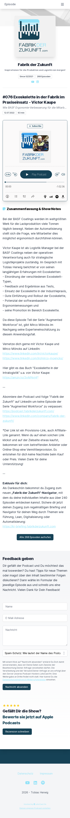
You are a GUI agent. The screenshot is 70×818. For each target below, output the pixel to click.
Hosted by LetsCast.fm (35, 804)
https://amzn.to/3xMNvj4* (21, 377)
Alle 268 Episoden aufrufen (35, 537)
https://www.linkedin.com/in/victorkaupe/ (30, 353)
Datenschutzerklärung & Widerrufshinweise (24, 679)
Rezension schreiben (17, 731)
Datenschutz (25, 773)
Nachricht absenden (16, 686)
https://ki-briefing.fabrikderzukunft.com (29, 526)
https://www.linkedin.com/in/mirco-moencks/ (33, 358)
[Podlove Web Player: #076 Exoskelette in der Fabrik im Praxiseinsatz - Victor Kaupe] (35, 160)
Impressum (46, 773)
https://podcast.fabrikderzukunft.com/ (28, 411)
